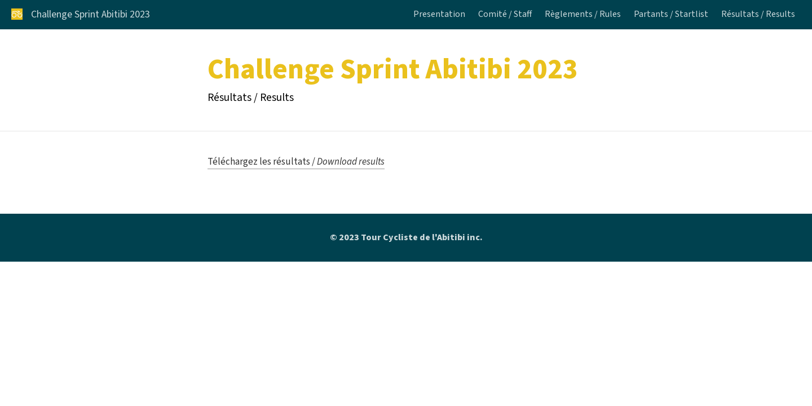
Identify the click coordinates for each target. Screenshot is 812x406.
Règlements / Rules (583, 14)
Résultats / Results (758, 14)
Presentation (439, 14)
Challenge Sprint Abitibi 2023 (90, 15)
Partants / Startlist (671, 14)
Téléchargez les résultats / (296, 162)
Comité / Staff (505, 14)
